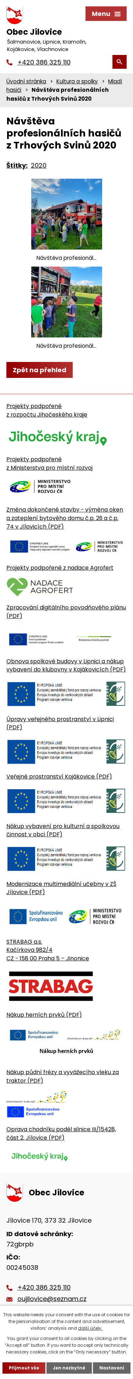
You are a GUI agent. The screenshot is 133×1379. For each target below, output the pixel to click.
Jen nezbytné (69, 1368)
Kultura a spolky (77, 81)
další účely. (90, 1328)
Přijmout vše (24, 1368)
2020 (38, 165)
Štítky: (17, 165)
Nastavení (111, 1368)
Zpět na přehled (39, 369)
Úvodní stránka (26, 81)
